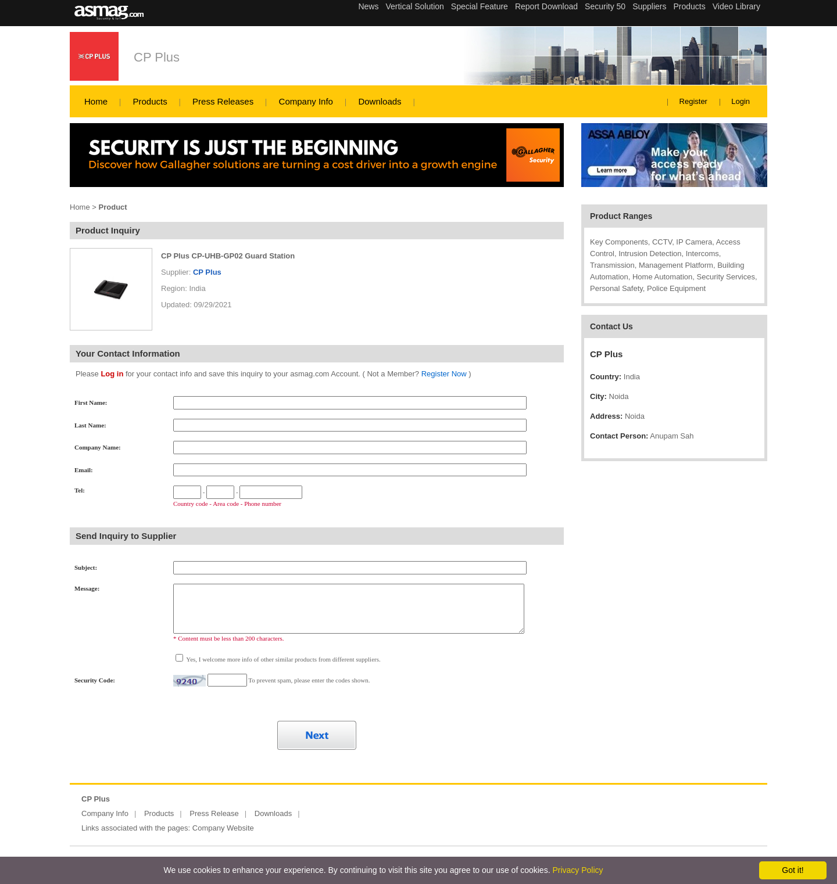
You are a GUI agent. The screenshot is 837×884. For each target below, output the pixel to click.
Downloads (379, 101)
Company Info (306, 101)
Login (740, 101)
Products (150, 101)
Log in (112, 373)
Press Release (214, 813)
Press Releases (222, 101)
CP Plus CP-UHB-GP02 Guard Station (228, 255)
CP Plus (157, 57)
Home (96, 101)
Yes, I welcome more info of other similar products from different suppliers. (283, 659)
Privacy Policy (577, 870)
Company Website (223, 828)
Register (693, 101)
